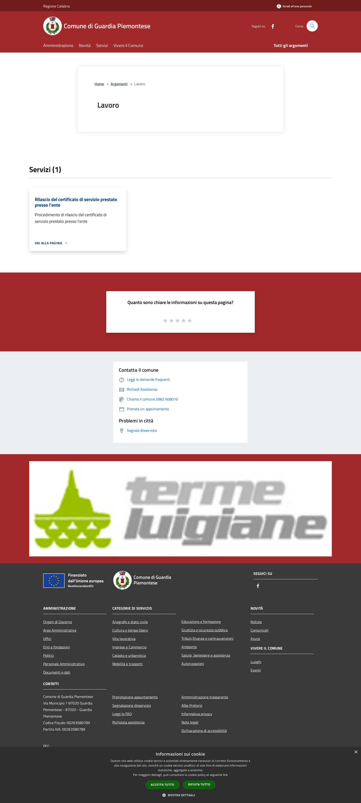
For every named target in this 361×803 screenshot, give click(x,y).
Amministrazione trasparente (204, 697)
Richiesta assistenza (128, 722)
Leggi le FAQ (122, 714)
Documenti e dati (56, 672)
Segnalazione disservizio (131, 705)
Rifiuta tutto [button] (199, 784)
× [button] (355, 752)
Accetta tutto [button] (162, 785)
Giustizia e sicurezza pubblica (204, 630)
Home (99, 84)
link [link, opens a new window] (225, 775)
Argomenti (119, 84)
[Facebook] (270, 26)
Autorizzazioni (192, 663)
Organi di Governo (57, 622)
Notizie (256, 622)
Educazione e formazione (201, 621)
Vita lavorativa (123, 638)
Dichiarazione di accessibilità (204, 730)
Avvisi (255, 638)
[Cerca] (312, 26)
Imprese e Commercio (129, 647)
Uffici (47, 638)
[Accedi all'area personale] (294, 6)
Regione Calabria (56, 6)
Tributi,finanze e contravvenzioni (207, 638)
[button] (180, 795)
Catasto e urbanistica (129, 655)
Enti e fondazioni (56, 647)
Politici (48, 655)
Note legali (189, 722)
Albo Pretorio (191, 705)
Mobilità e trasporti (127, 664)
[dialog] (180, 775)
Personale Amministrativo (64, 664)
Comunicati (260, 630)
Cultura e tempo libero (130, 630)
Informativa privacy (196, 714)
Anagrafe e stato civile (130, 622)
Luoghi (256, 662)
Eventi (256, 670)
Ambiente (189, 647)
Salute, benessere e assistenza (205, 655)
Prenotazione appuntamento (135, 697)
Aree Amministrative (59, 630)
